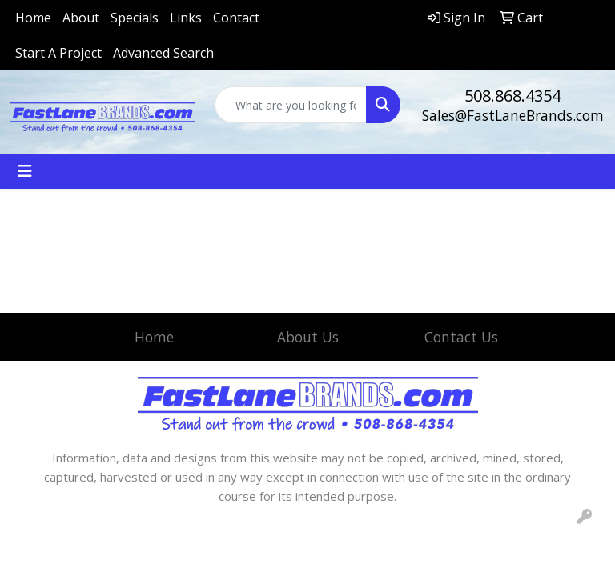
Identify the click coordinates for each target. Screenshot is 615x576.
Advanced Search (163, 53)
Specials (135, 17)
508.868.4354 (512, 95)
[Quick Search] (291, 104)
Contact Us (461, 336)
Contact (236, 17)
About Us (308, 336)
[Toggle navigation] (25, 171)
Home (33, 17)
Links (186, 17)
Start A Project (58, 53)
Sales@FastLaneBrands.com (513, 115)
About (80, 17)
